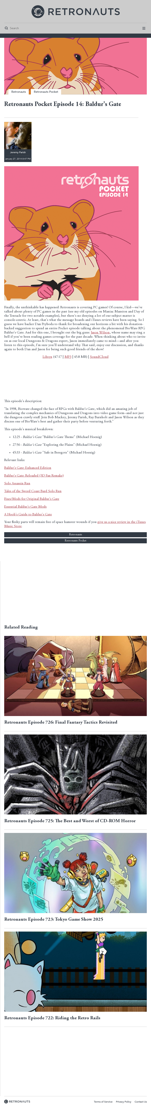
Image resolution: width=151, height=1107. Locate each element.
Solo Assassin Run (17, 483)
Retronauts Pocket (46, 92)
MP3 (67, 357)
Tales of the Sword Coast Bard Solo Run (33, 491)
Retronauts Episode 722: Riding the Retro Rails (52, 1018)
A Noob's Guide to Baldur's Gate (28, 514)
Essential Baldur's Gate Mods (25, 507)
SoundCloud (99, 357)
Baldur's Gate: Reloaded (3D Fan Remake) (34, 476)
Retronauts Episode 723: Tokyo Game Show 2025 (53, 919)
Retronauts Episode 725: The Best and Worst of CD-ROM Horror (70, 821)
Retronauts (18, 92)
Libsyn (47, 357)
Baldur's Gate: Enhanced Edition (27, 468)
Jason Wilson (100, 333)
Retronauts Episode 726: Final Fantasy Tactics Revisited (60, 722)
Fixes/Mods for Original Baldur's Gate (31, 499)
